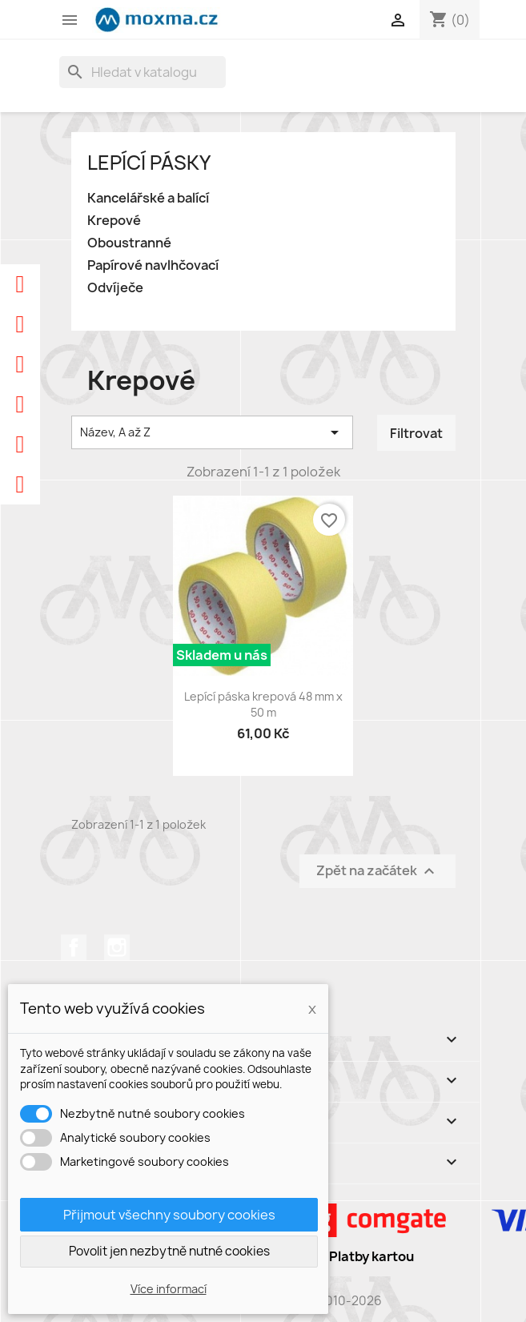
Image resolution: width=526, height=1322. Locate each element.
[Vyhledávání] (142, 72)
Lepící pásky (149, 162)
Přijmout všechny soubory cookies (169, 1215)
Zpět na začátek (377, 871)
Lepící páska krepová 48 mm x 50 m (263, 704)
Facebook (73, 947)
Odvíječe (115, 287)
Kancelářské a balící (148, 198)
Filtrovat (416, 433)
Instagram (117, 947)
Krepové (114, 220)
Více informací (168, 1288)
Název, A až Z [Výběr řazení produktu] (212, 432)
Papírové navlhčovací (153, 265)
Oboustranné (129, 243)
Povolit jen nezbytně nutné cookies (169, 1251)
